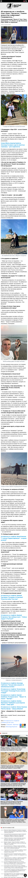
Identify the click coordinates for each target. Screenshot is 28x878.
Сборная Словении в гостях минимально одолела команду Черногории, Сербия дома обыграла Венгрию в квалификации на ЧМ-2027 (15, 839)
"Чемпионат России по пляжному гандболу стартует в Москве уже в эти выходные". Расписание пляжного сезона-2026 (15, 851)
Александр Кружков (11, 726)
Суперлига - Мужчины (12, 724)
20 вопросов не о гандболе (11, 720)
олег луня (11, 722)
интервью (4, 722)
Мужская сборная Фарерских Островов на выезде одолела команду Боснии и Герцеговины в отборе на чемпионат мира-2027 (15, 831)
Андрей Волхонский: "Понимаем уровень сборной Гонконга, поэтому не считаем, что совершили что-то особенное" (15, 855)
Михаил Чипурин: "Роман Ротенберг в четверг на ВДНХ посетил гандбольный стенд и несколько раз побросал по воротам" (15, 843)
